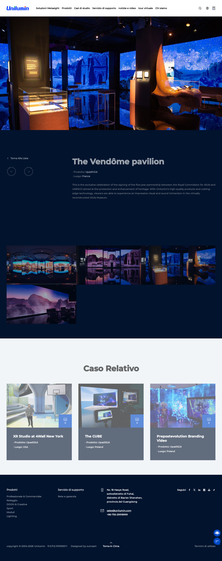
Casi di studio (82, 8)
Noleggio (12, 500)
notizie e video (127, 8)
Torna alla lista (17, 163)
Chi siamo (161, 8)
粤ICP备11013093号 (57, 546)
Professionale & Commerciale (24, 496)
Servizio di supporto (104, 8)
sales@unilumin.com (119, 510)
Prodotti (67, 8)
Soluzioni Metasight (47, 8)
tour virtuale (145, 8)
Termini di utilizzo (205, 546)
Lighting (12, 516)
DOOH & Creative (17, 504)
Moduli (11, 512)
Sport (10, 508)
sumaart (91, 546)
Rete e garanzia (67, 496)
